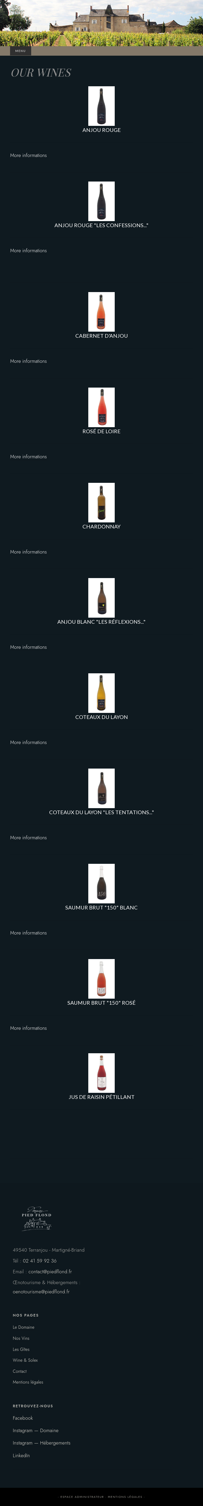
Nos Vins (21, 1338)
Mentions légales (28, 1382)
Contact (19, 1371)
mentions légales (125, 1497)
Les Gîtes (21, 1349)
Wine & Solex (25, 1360)
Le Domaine (23, 1327)
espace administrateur (82, 1497)
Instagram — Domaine (35, 1430)
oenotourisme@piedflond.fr (41, 1291)
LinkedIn (21, 1455)
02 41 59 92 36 (40, 1260)
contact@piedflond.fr (50, 1271)
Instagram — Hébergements (41, 1442)
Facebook (23, 1418)
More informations (28, 155)
